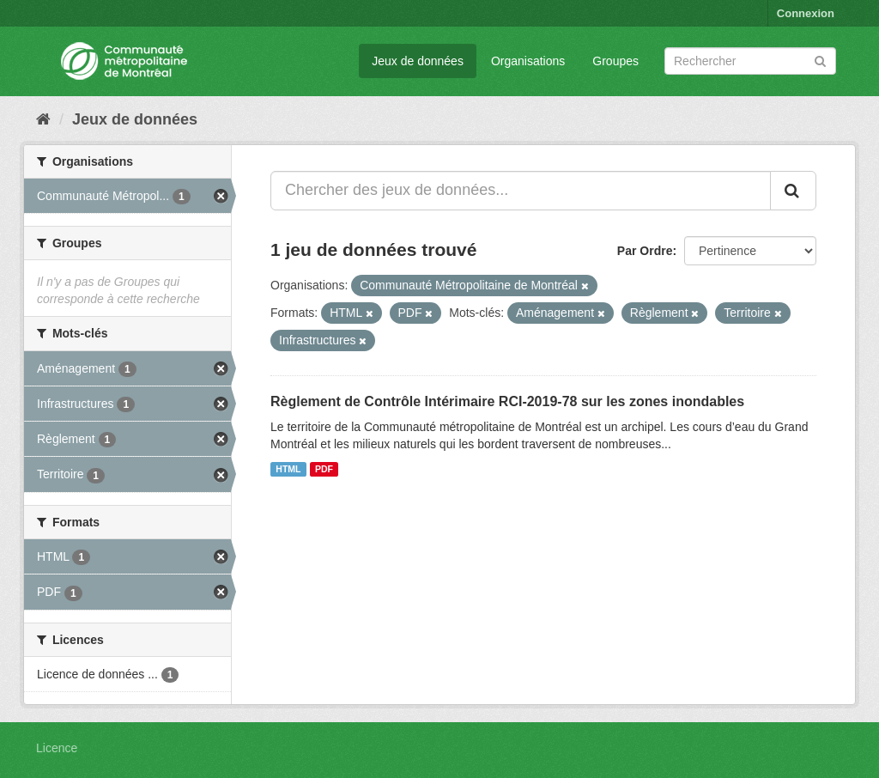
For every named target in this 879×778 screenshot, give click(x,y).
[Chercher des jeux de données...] (520, 190)
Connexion (805, 13)
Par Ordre (645, 251)
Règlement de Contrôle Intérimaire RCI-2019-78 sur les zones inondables (507, 401)
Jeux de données (418, 61)
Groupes (615, 61)
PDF (324, 469)
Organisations (528, 61)
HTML (288, 469)
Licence (56, 748)
